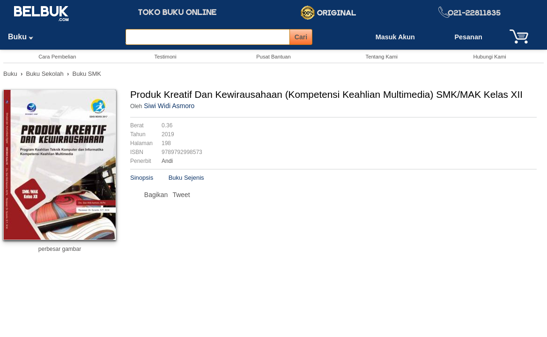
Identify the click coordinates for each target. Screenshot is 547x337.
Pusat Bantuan (273, 56)
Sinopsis (141, 177)
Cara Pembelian (57, 56)
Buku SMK (87, 73)
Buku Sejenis (186, 177)
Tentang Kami (382, 56)
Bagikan (156, 194)
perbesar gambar (59, 249)
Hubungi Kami (489, 56)
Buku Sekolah (44, 73)
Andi (167, 161)
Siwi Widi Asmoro (169, 106)
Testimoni (166, 56)
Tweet (181, 194)
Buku (24, 37)
